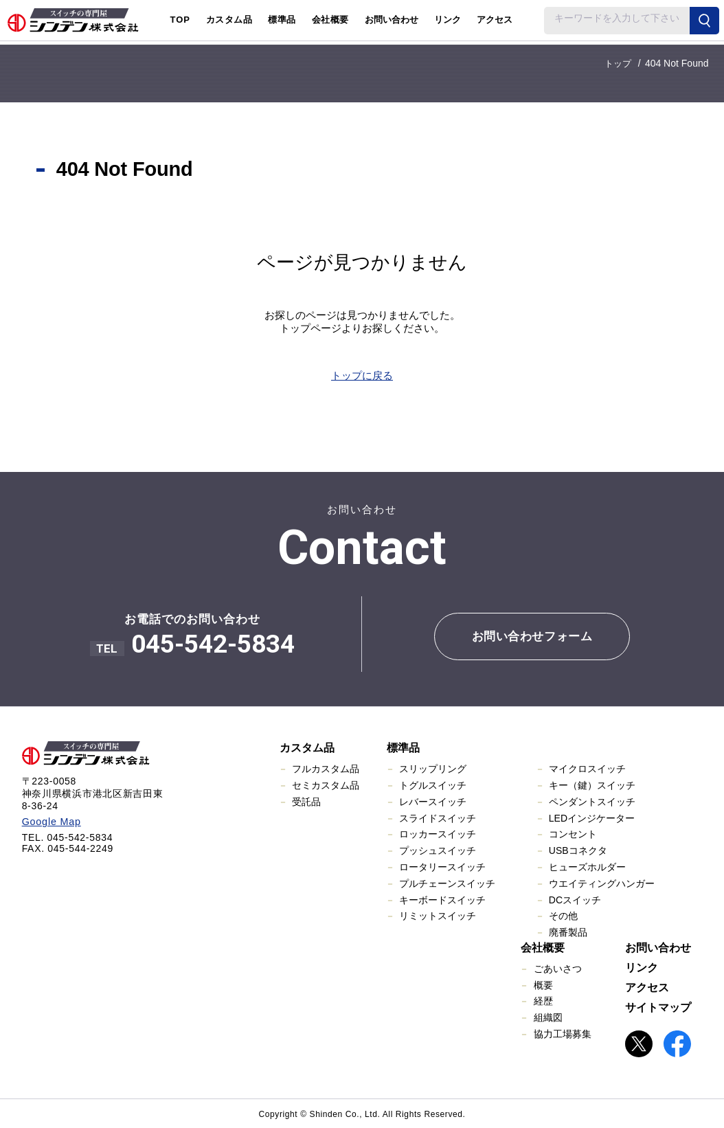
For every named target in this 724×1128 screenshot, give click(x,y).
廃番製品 (568, 931)
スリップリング (432, 768)
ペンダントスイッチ (592, 801)
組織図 (548, 1017)
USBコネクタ (578, 850)
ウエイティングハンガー (602, 882)
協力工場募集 (562, 1033)
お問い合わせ (391, 19)
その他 (563, 915)
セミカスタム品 (325, 784)
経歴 (543, 1000)
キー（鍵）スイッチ (592, 784)
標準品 (403, 748)
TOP (180, 19)
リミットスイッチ (437, 915)
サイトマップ (658, 1007)
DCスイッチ (575, 899)
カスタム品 (307, 748)
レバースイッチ (432, 801)
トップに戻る (362, 375)
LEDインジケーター (592, 817)
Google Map (50, 820)
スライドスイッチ (437, 817)
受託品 (306, 801)
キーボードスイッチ (442, 899)
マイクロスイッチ (587, 768)
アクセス (494, 19)
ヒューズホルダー (587, 866)
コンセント (573, 833)
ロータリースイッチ (442, 866)
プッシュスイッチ (437, 850)
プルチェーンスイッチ (447, 882)
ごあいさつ (558, 967)
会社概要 (543, 947)
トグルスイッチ (432, 784)
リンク (447, 19)
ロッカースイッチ (437, 833)
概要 (543, 984)
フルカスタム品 (325, 768)
